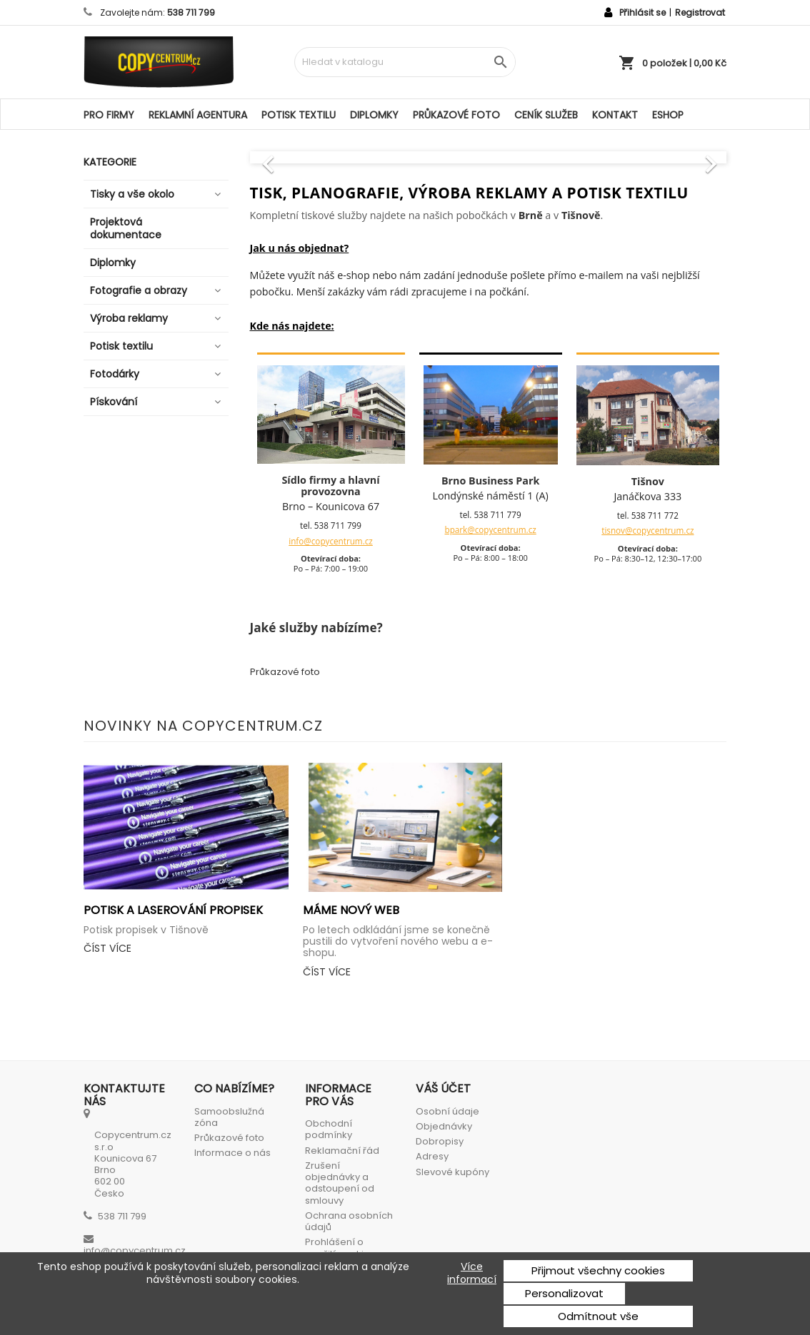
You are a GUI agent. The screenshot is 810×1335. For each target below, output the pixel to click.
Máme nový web (351, 910)
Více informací (471, 1273)
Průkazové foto (456, 115)
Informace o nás (232, 1152)
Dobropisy (440, 1141)
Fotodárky (114, 374)
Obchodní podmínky (328, 1129)
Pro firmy (109, 115)
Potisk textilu (298, 115)
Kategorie (110, 162)
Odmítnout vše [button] (598, 1316)
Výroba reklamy (129, 318)
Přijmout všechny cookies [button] (598, 1270)
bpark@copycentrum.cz (490, 529)
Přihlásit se (642, 12)
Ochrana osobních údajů (349, 1221)
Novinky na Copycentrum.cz (203, 726)
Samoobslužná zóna (229, 1117)
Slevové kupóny (452, 1172)
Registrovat (700, 12)
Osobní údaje (447, 1111)
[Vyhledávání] (405, 62)
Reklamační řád (342, 1150)
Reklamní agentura (198, 115)
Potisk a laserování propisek (173, 910)
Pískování (113, 402)
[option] (488, 157)
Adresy (432, 1156)
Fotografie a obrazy (138, 290)
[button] (285, 157)
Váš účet (443, 1088)
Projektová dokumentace (125, 228)
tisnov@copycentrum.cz (647, 530)
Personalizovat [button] (564, 1293)
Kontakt (615, 115)
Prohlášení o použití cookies (340, 1247)
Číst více (107, 948)
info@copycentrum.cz (331, 541)
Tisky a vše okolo (132, 194)
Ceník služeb (546, 115)
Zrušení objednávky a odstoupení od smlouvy (339, 1183)
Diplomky (374, 115)
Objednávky (444, 1126)
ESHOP (668, 115)
